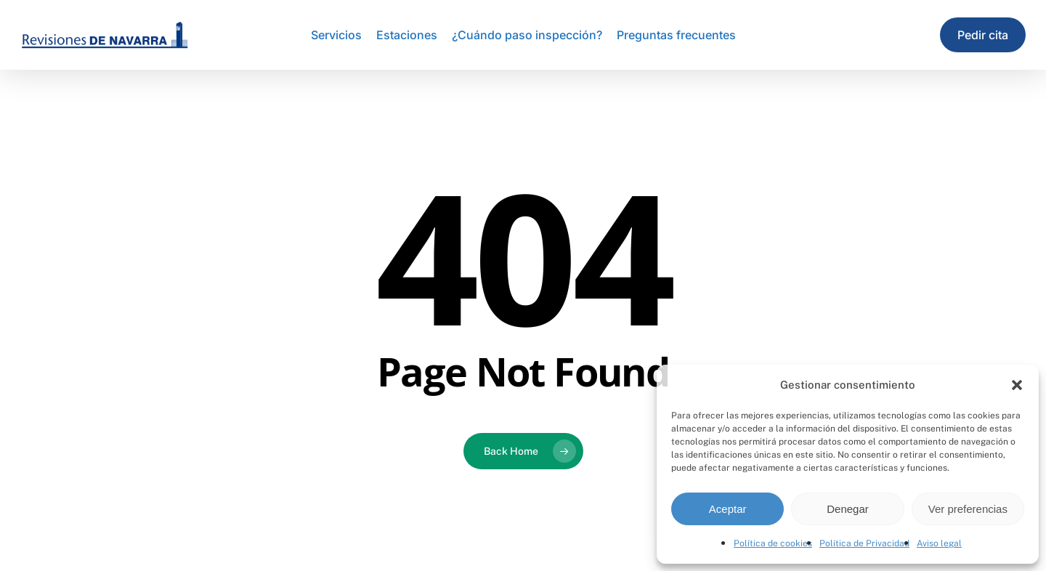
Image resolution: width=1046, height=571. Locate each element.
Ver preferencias (968, 509)
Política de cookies (773, 543)
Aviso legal (939, 543)
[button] (1017, 385)
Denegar (848, 509)
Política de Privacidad (864, 543)
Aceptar (728, 509)
